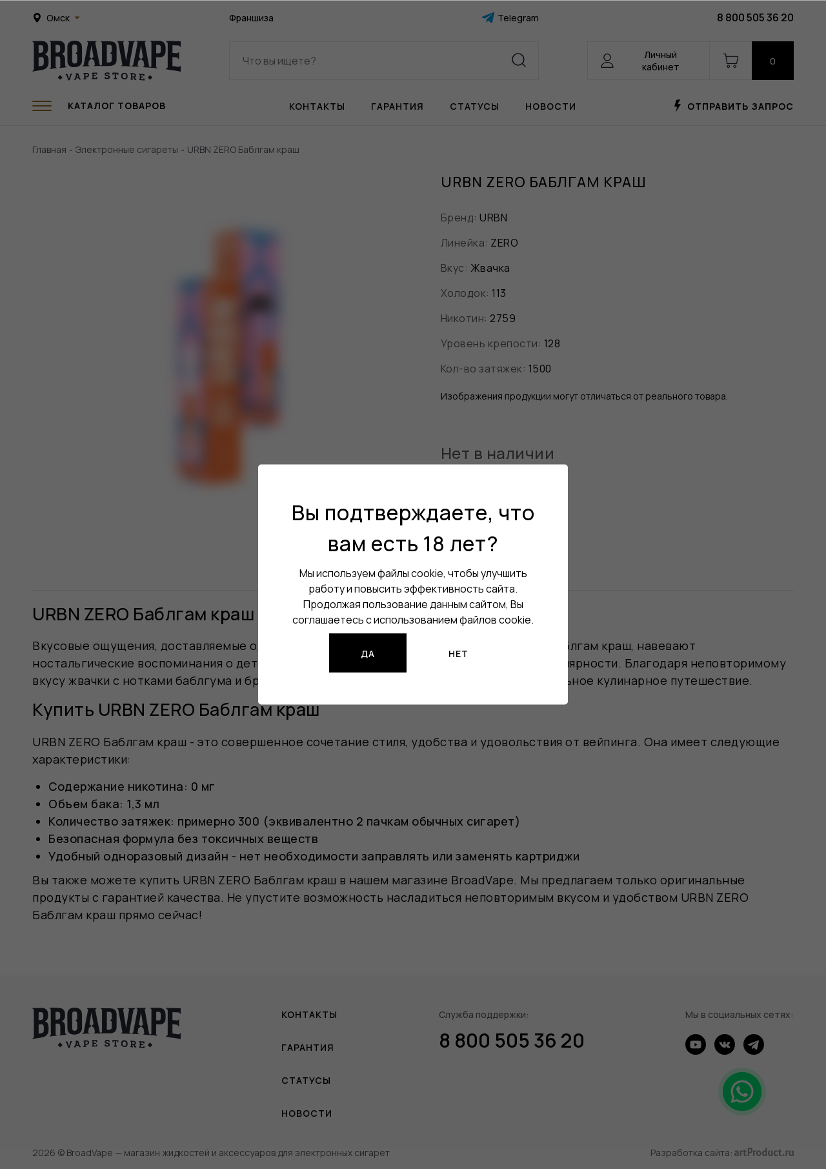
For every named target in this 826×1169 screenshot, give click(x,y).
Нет (458, 653)
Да (368, 653)
